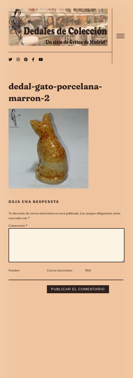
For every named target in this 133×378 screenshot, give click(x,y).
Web (88, 277)
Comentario (18, 225)
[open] (120, 36)
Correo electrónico (59, 277)
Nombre (14, 277)
